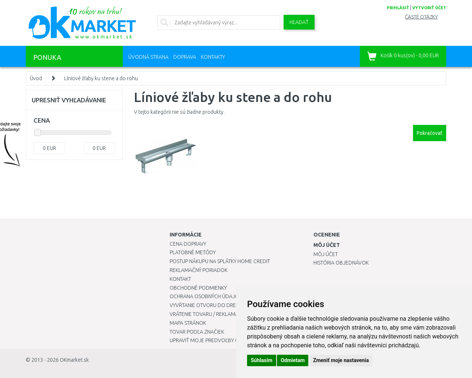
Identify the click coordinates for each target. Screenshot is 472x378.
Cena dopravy (188, 244)
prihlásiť (398, 8)
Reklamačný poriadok (199, 270)
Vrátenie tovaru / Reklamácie (208, 314)
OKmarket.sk (74, 360)
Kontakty (213, 57)
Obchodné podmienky (198, 288)
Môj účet (325, 254)
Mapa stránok (188, 323)
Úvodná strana (148, 57)
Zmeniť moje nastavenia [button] (341, 360)
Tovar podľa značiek (197, 332)
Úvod (36, 78)
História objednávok (341, 263)
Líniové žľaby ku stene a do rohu (101, 78)
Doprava (184, 57)
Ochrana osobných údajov (206, 296)
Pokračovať (429, 133)
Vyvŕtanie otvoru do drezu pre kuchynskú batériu (235, 305)
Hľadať (299, 22)
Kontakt (180, 279)
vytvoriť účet (429, 8)
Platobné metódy (193, 252)
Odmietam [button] (293, 360)
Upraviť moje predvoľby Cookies (213, 340)
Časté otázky (421, 17)
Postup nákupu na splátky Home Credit (220, 261)
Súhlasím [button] (262, 360)
